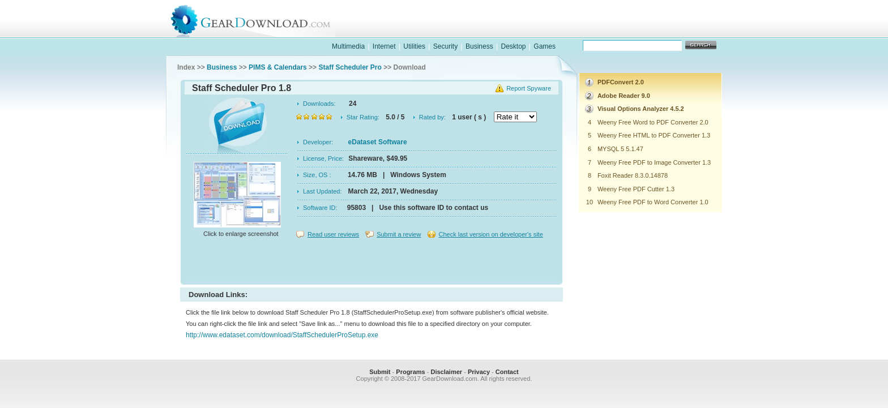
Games (544, 46)
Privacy (479, 371)
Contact (507, 371)
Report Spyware (528, 88)
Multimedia (348, 46)
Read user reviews (333, 234)
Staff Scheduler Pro (349, 67)
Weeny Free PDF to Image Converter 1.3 (654, 162)
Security (445, 46)
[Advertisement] (371, 263)
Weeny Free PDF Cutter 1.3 (635, 189)
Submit (379, 371)
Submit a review (399, 234)
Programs (410, 371)
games (606, 30)
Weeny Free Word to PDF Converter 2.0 (652, 122)
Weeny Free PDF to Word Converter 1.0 (652, 202)
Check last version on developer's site (490, 234)
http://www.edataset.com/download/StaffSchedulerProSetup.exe (282, 335)
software (532, 30)
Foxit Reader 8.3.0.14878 (632, 175)
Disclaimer (446, 371)
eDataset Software (377, 142)
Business (479, 46)
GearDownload (259, 19)
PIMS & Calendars (278, 67)
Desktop (513, 46)
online (679, 30)
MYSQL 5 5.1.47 (620, 148)
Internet (384, 46)
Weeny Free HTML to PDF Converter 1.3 (653, 135)
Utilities (414, 46)
